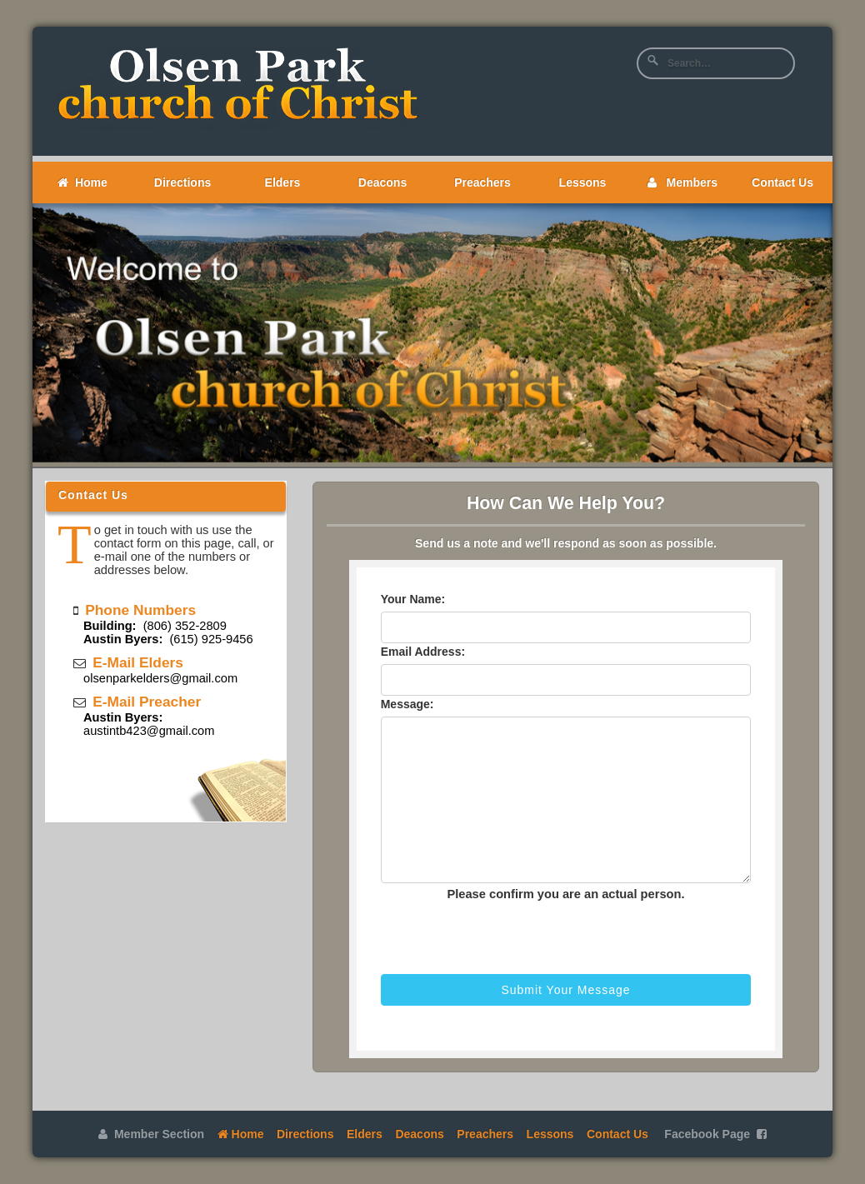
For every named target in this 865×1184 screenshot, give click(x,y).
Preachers (482, 182)
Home (83, 182)
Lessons (583, 182)
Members (683, 182)
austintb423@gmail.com (148, 730)
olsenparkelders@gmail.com (160, 678)
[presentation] (478, 934)
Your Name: (413, 599)
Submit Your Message (565, 990)
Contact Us (782, 182)
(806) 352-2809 (155, 625)
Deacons (382, 182)
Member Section (151, 1134)
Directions (182, 182)
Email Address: (423, 651)
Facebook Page (715, 1134)
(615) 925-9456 (168, 639)
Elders (283, 182)
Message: (407, 704)
